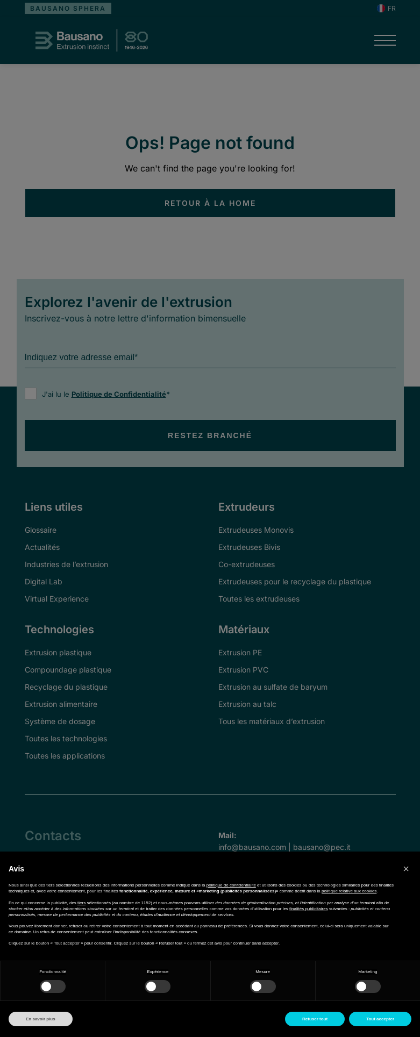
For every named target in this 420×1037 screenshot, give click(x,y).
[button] (406, 868)
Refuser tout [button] (315, 1019)
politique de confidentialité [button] (231, 885)
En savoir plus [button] (40, 1019)
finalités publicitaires (308, 908)
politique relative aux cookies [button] (349, 891)
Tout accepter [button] (380, 1019)
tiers (81, 902)
